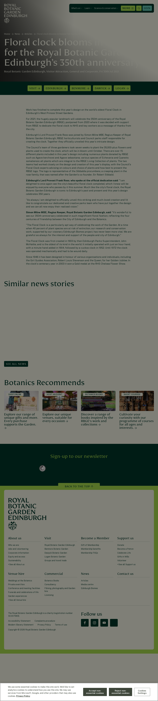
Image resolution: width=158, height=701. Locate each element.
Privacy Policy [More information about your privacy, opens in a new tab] (23, 696)
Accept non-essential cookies (95, 692)
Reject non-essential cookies (120, 692)
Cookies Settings (142, 692)
